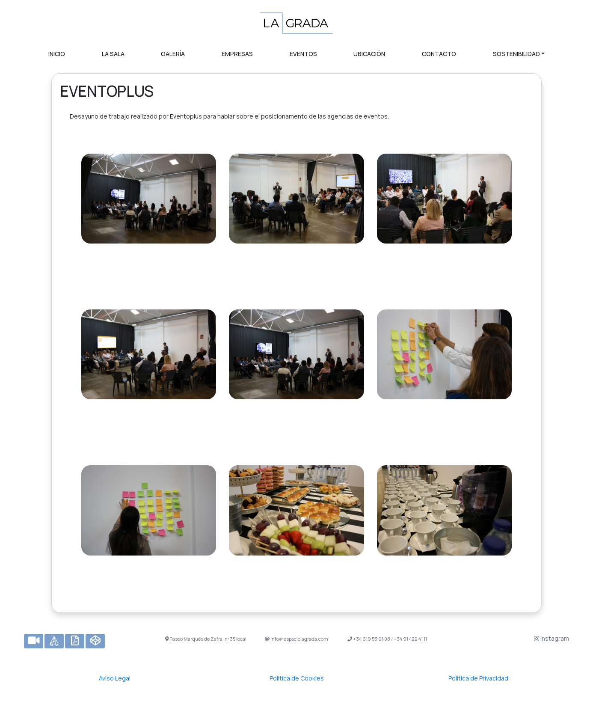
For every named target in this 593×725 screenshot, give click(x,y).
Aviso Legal (114, 678)
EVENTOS (303, 54)
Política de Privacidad (478, 678)
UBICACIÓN (369, 54)
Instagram (551, 638)
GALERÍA (173, 54)
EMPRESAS (237, 54)
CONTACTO (439, 54)
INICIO (56, 54)
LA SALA (113, 54)
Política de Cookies (297, 678)
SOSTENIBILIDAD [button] (516, 54)
